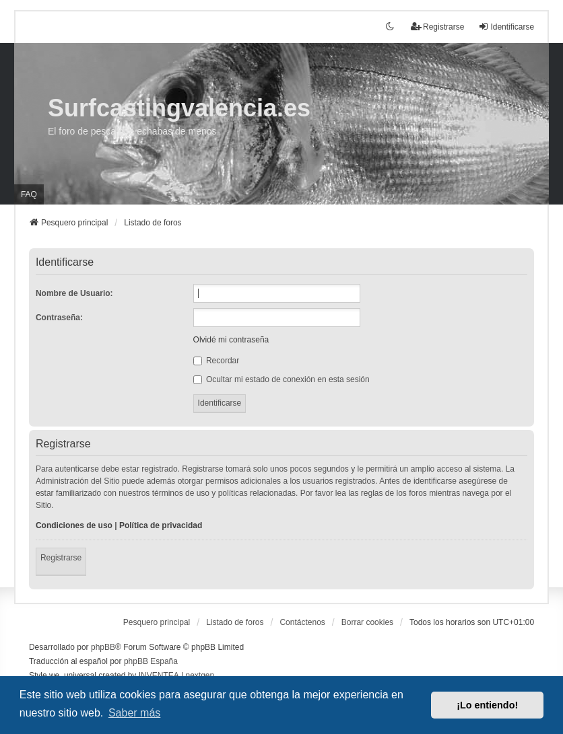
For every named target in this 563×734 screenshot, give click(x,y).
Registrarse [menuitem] (437, 27)
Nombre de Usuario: (74, 293)
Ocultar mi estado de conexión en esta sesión (281, 379)
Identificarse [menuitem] (506, 27)
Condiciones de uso (74, 525)
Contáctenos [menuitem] (302, 622)
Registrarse (60, 557)
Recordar (216, 360)
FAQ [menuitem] (29, 194)
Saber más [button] (134, 713)
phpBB (103, 647)
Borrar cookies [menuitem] (367, 622)
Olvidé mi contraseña (231, 339)
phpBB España (151, 661)
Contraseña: (59, 317)
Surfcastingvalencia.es (179, 108)
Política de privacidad (160, 525)
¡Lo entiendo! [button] (487, 705)
